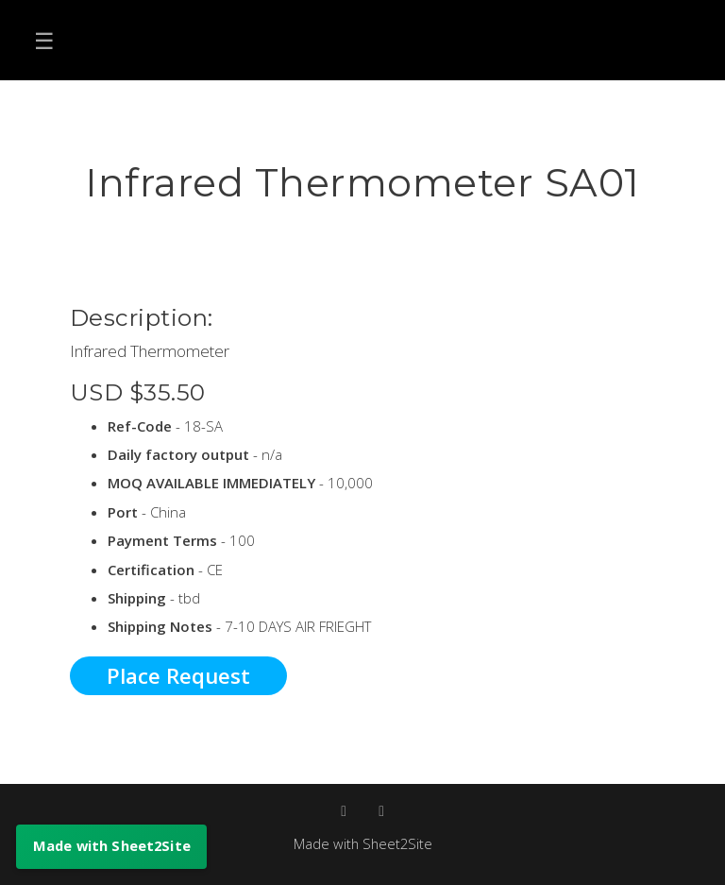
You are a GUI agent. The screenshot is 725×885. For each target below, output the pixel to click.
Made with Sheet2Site (362, 843)
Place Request (178, 675)
